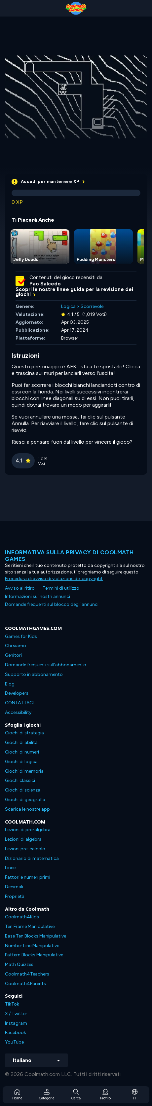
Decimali (14, 887)
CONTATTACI (19, 703)
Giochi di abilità (21, 742)
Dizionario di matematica (32, 858)
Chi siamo (15, 645)
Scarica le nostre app (27, 809)
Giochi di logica (21, 761)
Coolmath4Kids (22, 917)
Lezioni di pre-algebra (28, 829)
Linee (10, 867)
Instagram (16, 1023)
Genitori (13, 655)
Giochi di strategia (24, 733)
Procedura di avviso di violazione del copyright (54, 578)
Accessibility (18, 712)
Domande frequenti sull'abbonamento (45, 665)
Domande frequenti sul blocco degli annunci (51, 604)
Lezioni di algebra (23, 839)
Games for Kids (21, 636)
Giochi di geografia (25, 799)
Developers (16, 693)
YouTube (14, 1042)
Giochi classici (20, 780)
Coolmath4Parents (25, 983)
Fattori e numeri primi (27, 877)
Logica (68, 306)
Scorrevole (92, 306)
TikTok (12, 1004)
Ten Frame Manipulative (30, 926)
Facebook (15, 1032)
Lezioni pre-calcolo (25, 849)
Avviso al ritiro (20, 588)
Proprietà (14, 896)
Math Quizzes (19, 964)
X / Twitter (16, 1013)
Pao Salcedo (45, 284)
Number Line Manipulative (32, 945)
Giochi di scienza (22, 790)
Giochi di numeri (22, 752)
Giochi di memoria (24, 771)
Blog (10, 684)
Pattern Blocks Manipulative (34, 955)
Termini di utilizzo (61, 588)
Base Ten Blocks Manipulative (35, 936)
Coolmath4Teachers (27, 974)
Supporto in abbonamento (34, 674)
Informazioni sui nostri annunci (37, 596)
